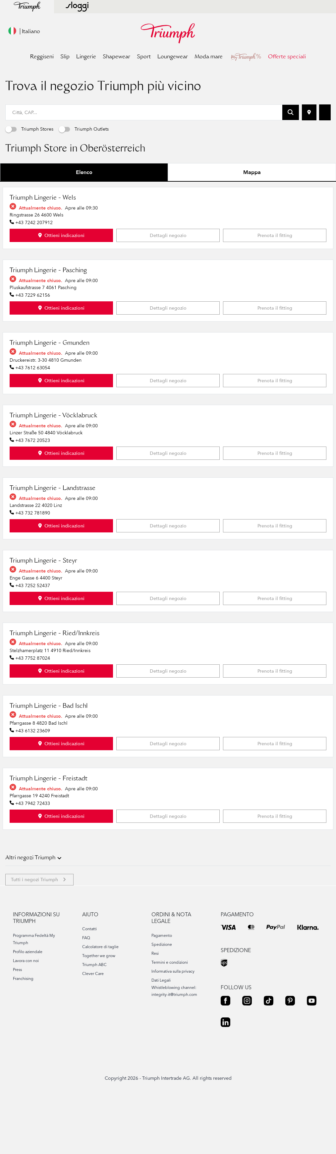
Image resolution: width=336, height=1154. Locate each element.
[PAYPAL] (275, 978)
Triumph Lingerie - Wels (43, 250)
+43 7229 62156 (32, 347)
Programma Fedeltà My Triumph (34, 991)
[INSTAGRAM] (247, 1053)
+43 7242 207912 (34, 275)
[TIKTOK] (268, 1053)
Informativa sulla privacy (173, 1023)
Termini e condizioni (169, 1014)
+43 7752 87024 (32, 710)
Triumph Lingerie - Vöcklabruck (53, 468)
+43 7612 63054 (32, 420)
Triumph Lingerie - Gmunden (49, 395)
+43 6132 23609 (32, 783)
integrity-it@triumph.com (174, 1046)
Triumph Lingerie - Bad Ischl (49, 758)
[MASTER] (251, 978)
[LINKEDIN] (225, 1074)
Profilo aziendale (27, 1003)
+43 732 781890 (32, 565)
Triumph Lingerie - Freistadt (48, 831)
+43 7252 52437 (32, 638)
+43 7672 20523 (32, 492)
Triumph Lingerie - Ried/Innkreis (54, 686)
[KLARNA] (308, 978)
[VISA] (228, 978)
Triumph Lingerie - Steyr (43, 613)
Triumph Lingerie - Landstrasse (52, 541)
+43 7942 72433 (32, 855)
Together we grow (98, 1007)
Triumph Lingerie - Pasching (48, 323)
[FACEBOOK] (225, 1053)
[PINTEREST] (290, 1053)
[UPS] (224, 1015)
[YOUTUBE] (311, 1053)
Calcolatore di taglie (100, 998)
